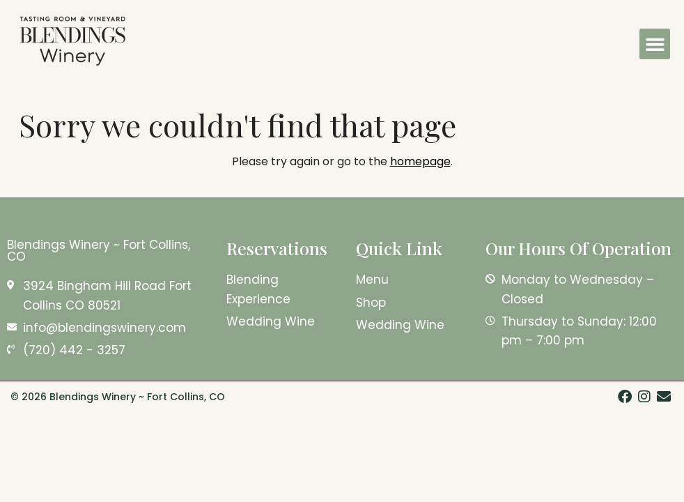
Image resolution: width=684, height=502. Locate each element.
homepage (420, 161)
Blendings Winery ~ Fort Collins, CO (98, 250)
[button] (654, 44)
